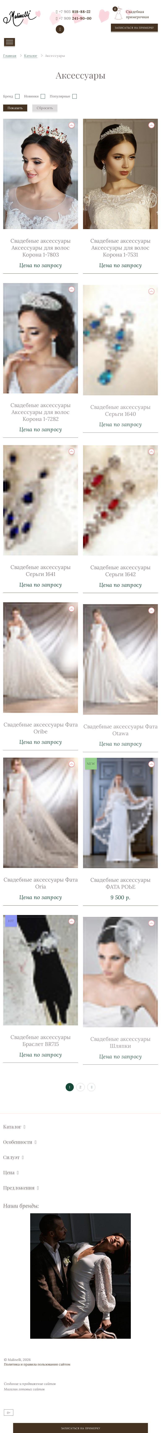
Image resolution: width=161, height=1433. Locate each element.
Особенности (17, 1142)
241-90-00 (75, 18)
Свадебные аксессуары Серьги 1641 (40, 587)
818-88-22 (75, 11)
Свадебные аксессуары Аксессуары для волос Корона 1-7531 (120, 247)
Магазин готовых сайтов (24, 1389)
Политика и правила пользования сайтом (37, 1364)
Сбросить (45, 108)
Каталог (12, 1126)
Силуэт (11, 1157)
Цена (8, 1172)
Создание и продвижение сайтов (30, 1384)
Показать (15, 108)
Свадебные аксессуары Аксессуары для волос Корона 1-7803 (40, 247)
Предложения (19, 1187)
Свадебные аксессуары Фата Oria (41, 900)
